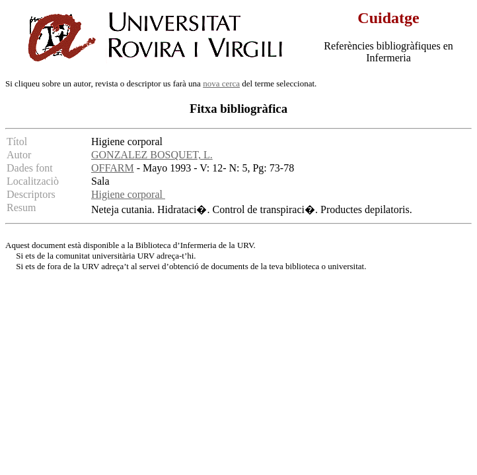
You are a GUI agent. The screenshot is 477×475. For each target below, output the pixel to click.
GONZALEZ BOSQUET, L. (152, 154)
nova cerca (221, 83)
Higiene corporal (128, 194)
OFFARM (112, 168)
